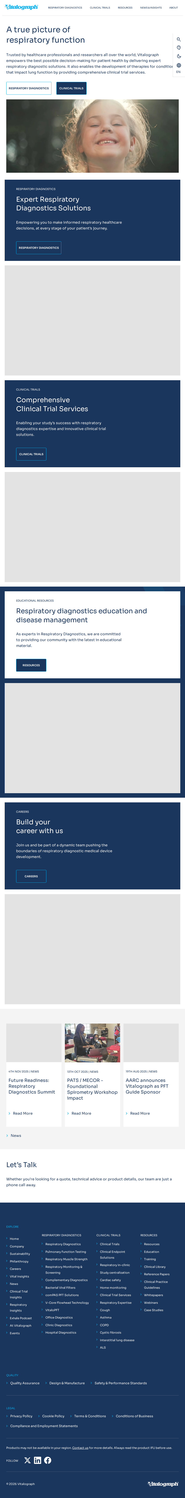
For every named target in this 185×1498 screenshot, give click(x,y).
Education (151, 1252)
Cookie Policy (53, 1416)
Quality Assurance (25, 1383)
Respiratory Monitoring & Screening (63, 1270)
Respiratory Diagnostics (63, 1244)
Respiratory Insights (18, 1307)
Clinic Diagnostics (58, 1325)
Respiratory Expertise (116, 1303)
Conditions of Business (134, 1416)
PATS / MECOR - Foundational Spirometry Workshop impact (92, 1089)
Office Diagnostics (59, 1317)
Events (15, 1333)
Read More (23, 1113)
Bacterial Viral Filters (60, 1288)
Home (14, 1239)
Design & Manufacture (67, 1383)
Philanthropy (19, 1261)
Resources (151, 1244)
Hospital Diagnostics (60, 1332)
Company (17, 1246)
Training (150, 1259)
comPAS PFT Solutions (62, 1295)
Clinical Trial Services (115, 1295)
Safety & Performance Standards (121, 1383)
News (14, 1284)
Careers (15, 1269)
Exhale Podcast (21, 1318)
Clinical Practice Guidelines (156, 1285)
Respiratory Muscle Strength (66, 1259)
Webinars (151, 1303)
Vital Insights (19, 1276)
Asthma (105, 1317)
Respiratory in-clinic (115, 1265)
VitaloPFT (52, 1310)
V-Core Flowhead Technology (67, 1303)
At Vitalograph (20, 1326)
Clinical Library (155, 1267)
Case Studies (153, 1310)
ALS (103, 1348)
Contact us (80, 1448)
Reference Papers (157, 1274)
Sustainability (20, 1254)
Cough (105, 1310)
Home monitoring (113, 1288)
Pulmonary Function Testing (65, 1252)
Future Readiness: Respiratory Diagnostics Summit (32, 1086)
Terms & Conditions (90, 1416)
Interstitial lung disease (117, 1340)
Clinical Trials (109, 1244)
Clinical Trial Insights (19, 1294)
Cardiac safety (110, 1280)
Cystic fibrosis (110, 1332)
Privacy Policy (21, 1416)
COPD (104, 1325)
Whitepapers (153, 1295)
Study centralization (115, 1273)
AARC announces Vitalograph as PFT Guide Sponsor (147, 1086)
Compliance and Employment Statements (44, 1426)
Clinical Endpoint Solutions (112, 1255)
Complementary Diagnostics (66, 1280)
